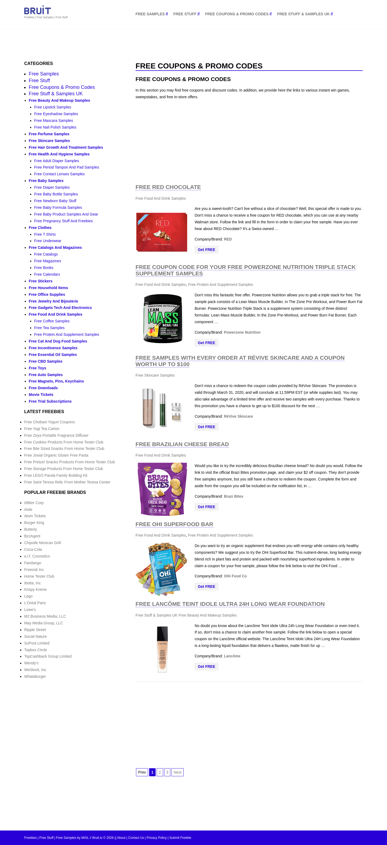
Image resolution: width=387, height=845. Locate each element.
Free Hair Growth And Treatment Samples (66, 147)
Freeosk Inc (34, 569)
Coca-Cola (33, 549)
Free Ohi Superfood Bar (174, 524)
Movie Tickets (41, 394)
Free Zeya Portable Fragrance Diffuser (56, 435)
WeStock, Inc (35, 670)
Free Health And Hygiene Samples (59, 154)
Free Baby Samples (46, 181)
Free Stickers (40, 281)
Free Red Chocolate (168, 187)
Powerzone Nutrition (242, 332)
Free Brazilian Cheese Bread (182, 444)
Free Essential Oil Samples (53, 354)
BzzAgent (32, 536)
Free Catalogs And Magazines (55, 247)
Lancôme (232, 656)
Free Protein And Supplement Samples (220, 284)
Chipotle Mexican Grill (42, 543)
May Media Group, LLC (43, 623)
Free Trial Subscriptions (50, 401)
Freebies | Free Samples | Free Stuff (45, 17)
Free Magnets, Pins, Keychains (56, 381)
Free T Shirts (45, 234)
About (121, 838)
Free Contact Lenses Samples (59, 174)
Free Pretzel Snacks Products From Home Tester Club (69, 462)
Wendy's (31, 663)
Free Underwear (47, 241)
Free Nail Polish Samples (55, 127)
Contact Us (136, 838)
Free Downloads (43, 388)
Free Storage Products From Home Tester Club (63, 469)
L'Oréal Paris (35, 603)
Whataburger (35, 676)
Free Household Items (48, 288)
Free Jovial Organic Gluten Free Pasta (56, 455)
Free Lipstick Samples (52, 107)
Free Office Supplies (47, 294)
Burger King (34, 522)
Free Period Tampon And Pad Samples (66, 167)
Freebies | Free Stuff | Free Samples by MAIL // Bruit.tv (63, 838)
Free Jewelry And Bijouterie (53, 301)
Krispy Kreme (35, 589)
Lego (28, 596)
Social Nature (35, 636)
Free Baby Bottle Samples (56, 194)
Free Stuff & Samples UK (303, 14)
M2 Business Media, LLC (45, 616)
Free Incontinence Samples (53, 348)
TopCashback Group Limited (48, 656)
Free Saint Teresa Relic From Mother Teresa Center (67, 482)
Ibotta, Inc (32, 583)
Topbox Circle (35, 650)
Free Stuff (184, 14)
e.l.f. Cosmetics (37, 556)
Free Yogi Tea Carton (41, 429)
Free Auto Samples (46, 375)
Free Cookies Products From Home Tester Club (63, 442)
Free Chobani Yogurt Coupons (49, 422)
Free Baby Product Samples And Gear (66, 214)
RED (228, 239)
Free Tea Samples (49, 328)
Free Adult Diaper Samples (56, 161)
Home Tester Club (39, 576)
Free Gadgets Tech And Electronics (60, 307)
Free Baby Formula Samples (58, 207)
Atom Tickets (35, 516)
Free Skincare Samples (155, 375)
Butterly (30, 529)
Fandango (32, 563)
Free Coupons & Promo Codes (236, 14)
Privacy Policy (157, 838)
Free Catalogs (46, 254)
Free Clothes (40, 227)
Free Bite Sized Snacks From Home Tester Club (64, 448)
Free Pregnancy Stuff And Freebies (63, 221)
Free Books (43, 267)
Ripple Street (35, 630)
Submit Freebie (180, 838)
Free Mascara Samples (53, 120)
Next (177, 772)
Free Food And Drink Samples (160, 198)
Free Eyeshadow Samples (56, 114)
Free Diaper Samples (52, 187)
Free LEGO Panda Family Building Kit (55, 475)
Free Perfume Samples (49, 134)
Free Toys (37, 368)
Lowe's (30, 609)
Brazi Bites (233, 496)
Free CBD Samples (45, 361)
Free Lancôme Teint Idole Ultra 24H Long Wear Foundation (230, 604)
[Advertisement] (249, 141)
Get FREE (206, 249)
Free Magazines (47, 261)
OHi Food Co (235, 576)
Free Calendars (47, 274)
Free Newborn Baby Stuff (55, 201)
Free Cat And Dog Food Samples (58, 341)
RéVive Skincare (238, 416)
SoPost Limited (36, 643)
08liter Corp (34, 503)
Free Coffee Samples (52, 321)
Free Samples (150, 14)
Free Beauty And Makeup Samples (207, 615)
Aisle (28, 509)
